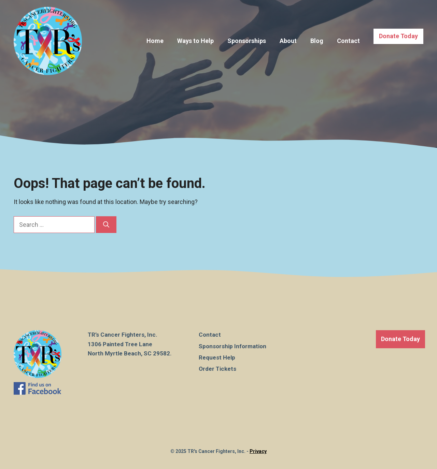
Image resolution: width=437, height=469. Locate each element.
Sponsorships (246, 40)
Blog (316, 40)
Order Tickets (217, 368)
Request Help (217, 357)
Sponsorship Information (232, 346)
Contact (348, 40)
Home (155, 40)
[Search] (106, 224)
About (288, 40)
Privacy (258, 451)
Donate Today (398, 36)
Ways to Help (195, 40)
